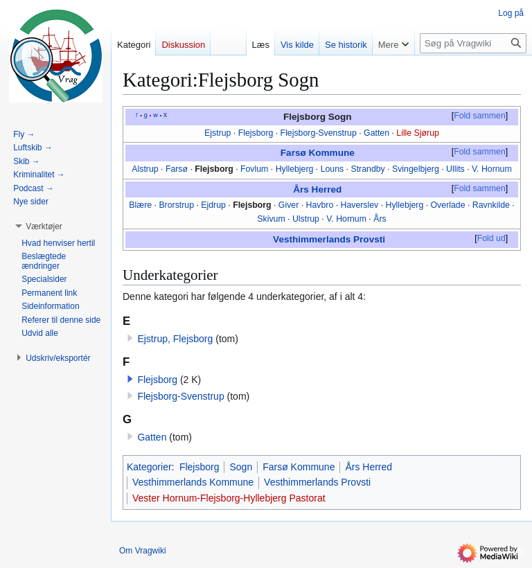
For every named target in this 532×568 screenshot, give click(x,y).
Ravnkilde (491, 205)
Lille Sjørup (417, 133)
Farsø (177, 169)
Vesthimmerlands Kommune (193, 482)
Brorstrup (176, 205)
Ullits (455, 169)
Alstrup (145, 169)
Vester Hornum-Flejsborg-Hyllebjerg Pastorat (229, 498)
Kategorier (149, 466)
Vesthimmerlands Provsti (329, 239)
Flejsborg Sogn (317, 117)
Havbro (320, 205)
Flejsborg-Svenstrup (319, 133)
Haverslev (360, 205)
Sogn (240, 466)
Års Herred (317, 189)
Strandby (367, 169)
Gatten (376, 133)
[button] (130, 379)
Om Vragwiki (142, 551)
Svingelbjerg (415, 169)
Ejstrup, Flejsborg (175, 338)
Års (379, 219)
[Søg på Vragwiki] (473, 43)
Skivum (271, 219)
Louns (332, 169)
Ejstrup (217, 133)
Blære (140, 205)
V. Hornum (492, 169)
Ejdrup (213, 205)
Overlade (448, 205)
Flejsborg (256, 133)
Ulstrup (305, 219)
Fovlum (254, 169)
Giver (288, 205)
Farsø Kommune (318, 153)
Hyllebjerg (295, 169)
